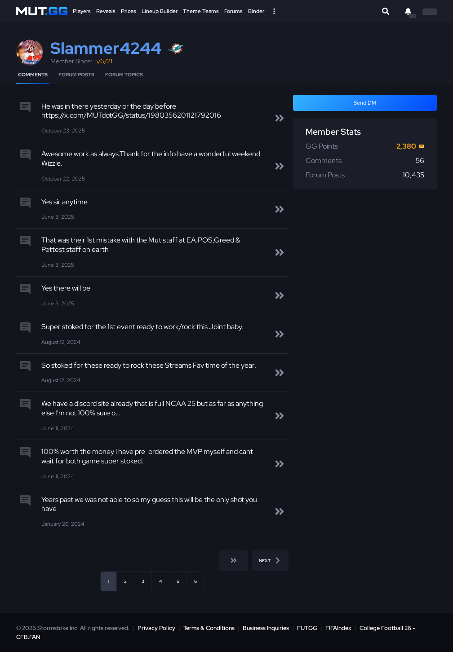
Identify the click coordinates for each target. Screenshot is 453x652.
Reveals (105, 11)
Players (82, 11)
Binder (256, 11)
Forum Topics (124, 74)
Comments (33, 74)
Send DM (365, 102)
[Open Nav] (274, 11)
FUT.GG (307, 628)
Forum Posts (76, 74)
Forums (233, 11)
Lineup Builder (160, 11)
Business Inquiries (266, 628)
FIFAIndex (338, 628)
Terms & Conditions (209, 628)
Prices (128, 11)
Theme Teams (201, 11)
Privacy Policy (156, 628)
